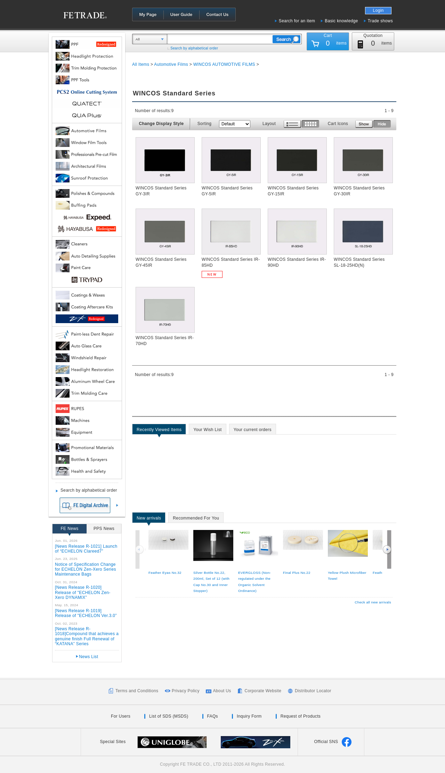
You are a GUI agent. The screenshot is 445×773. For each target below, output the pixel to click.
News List (88, 656)
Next (387, 549)
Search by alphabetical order (194, 48)
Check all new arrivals (373, 602)
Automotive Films (171, 64)
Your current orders (252, 430)
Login (378, 10)
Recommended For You (196, 519)
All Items (140, 64)
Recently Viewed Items (159, 430)
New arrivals (148, 519)
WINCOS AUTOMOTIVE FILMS (225, 64)
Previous (140, 549)
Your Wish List (207, 430)
